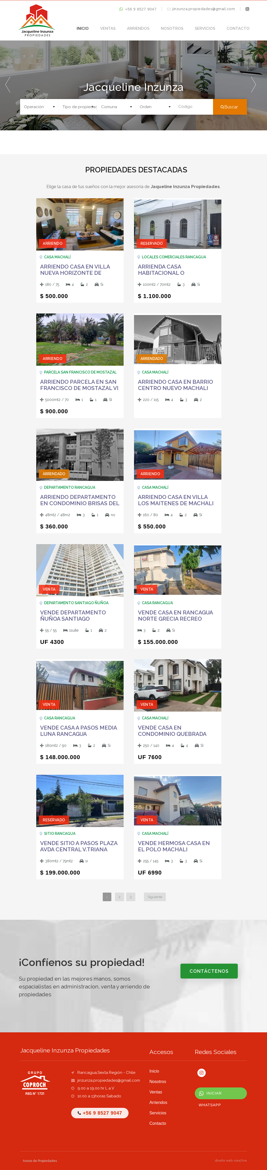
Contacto (238, 28)
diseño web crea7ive (231, 1160)
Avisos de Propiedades (40, 1161)
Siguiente (155, 897)
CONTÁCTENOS (209, 971)
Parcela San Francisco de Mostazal (80, 372)
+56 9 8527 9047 (137, 9)
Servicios (205, 28)
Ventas (108, 28)
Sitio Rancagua (59, 833)
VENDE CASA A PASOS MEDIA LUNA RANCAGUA (78, 731)
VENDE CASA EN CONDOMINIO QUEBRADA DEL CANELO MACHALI (172, 734)
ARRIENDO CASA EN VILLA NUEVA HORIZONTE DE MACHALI (75, 273)
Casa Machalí (57, 257)
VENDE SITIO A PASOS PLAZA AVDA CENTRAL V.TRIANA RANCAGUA (78, 849)
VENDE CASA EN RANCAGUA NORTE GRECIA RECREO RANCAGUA (175, 618)
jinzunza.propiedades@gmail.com (203, 9)
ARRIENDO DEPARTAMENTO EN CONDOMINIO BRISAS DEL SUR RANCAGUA (79, 503)
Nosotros (172, 28)
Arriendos (138, 28)
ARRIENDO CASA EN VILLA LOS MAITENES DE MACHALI (176, 500)
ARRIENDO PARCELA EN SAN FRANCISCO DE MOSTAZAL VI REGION (79, 388)
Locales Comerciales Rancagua (174, 257)
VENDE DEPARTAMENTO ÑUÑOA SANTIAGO (73, 615)
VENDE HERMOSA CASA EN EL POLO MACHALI (174, 846)
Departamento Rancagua (69, 487)
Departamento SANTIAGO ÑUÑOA (76, 603)
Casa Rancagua (157, 603)
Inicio (83, 28)
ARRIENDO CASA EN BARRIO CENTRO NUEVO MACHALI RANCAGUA (175, 388)
